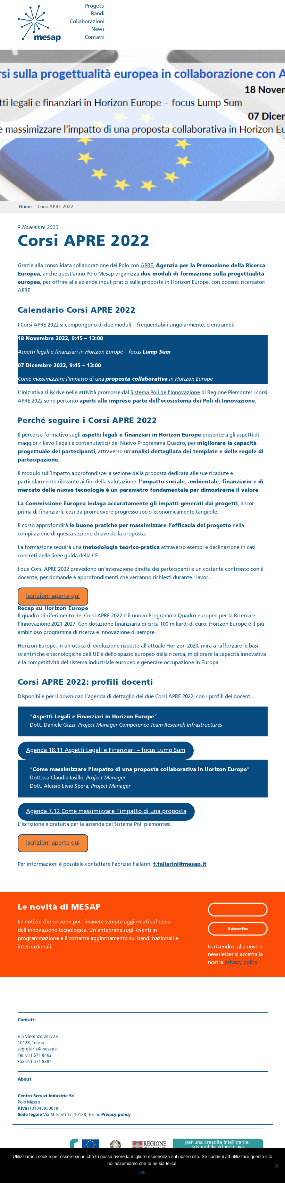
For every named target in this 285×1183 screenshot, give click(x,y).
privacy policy (241, 961)
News (97, 29)
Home (25, 204)
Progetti (94, 6)
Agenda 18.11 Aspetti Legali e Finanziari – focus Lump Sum (105, 749)
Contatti (94, 37)
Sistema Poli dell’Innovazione (165, 391)
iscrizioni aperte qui (53, 595)
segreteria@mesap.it (38, 1048)
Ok (142, 1172)
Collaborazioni (87, 22)
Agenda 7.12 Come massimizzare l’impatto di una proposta (106, 810)
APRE (147, 264)
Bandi (97, 14)
